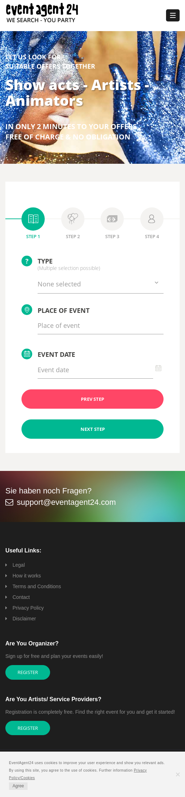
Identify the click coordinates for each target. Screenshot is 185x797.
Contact (21, 597)
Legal (19, 565)
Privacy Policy (28, 608)
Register (28, 672)
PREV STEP (92, 399)
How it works (27, 576)
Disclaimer (24, 618)
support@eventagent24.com (66, 502)
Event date (48, 354)
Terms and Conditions (37, 586)
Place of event (55, 309)
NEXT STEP (93, 429)
